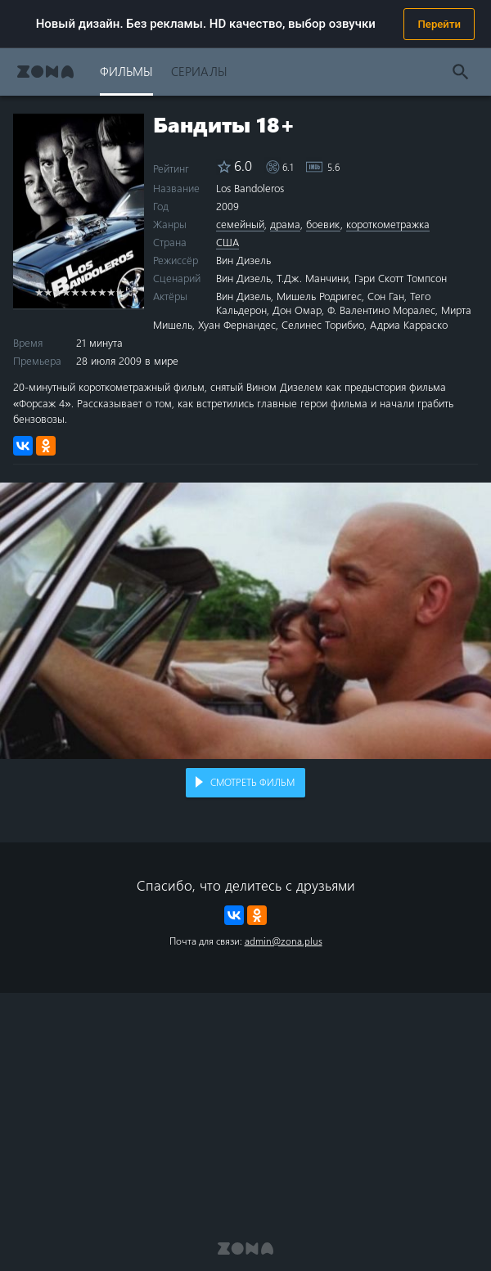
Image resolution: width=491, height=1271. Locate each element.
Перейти (439, 24)
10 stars (119, 291)
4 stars (65, 291)
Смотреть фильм (252, 781)
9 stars (110, 291)
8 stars (101, 291)
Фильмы (126, 70)
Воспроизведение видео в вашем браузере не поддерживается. (245, 621)
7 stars (92, 291)
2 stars (47, 291)
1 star (38, 291)
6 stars (83, 291)
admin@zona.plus (283, 940)
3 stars (56, 291)
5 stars (74, 291)
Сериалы (199, 70)
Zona (45, 71)
